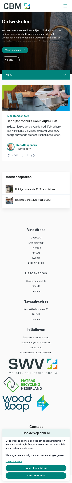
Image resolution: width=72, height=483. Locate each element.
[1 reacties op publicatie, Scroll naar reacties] (25, 155)
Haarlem (36, 291)
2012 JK (36, 314)
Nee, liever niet (36, 475)
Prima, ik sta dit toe (36, 468)
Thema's (36, 247)
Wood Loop (36, 347)
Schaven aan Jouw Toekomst (36, 352)
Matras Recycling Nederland (36, 342)
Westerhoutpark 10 (36, 281)
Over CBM (36, 237)
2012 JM (36, 286)
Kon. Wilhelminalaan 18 (36, 309)
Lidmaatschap (36, 242)
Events (36, 257)
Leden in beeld (36, 262)
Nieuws (36, 252)
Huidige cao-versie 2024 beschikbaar (35, 189)
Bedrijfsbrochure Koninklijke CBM (32, 121)
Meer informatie (14, 461)
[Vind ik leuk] (33, 155)
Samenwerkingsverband (36, 337)
